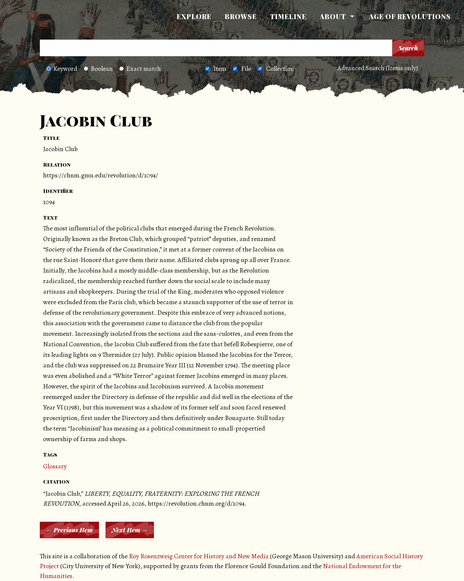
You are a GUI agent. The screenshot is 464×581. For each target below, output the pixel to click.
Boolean (98, 68)
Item (219, 68)
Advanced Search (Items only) (377, 68)
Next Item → (130, 530)
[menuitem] (194, 16)
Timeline (288, 16)
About (333, 16)
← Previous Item (69, 530)
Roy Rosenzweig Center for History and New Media (199, 556)
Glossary (55, 466)
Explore (194, 16)
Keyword (61, 68)
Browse (241, 16)
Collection (280, 68)
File (246, 68)
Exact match (140, 68)
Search (408, 48)
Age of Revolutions (410, 16)
